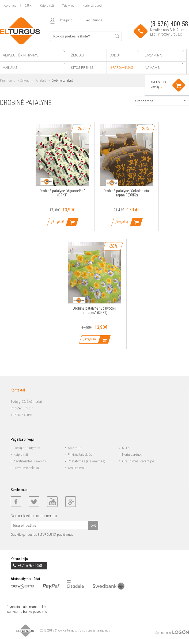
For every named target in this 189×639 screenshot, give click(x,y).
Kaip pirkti (47, 5)
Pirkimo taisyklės (80, 455)
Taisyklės (68, 5)
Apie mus (10, 5)
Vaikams (34, 66)
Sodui (124, 54)
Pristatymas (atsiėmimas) (86, 461)
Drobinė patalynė (62, 80)
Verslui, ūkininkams (34, 54)
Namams (164, 66)
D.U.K (28, 5)
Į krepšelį (57, 222)
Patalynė (41, 80)
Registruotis (93, 20)
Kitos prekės (82, 68)
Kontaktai (18, 390)
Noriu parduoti (92, 5)
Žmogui (87, 54)
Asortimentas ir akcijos (29, 461)
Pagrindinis (7, 80)
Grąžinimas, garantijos (138, 461)
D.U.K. (126, 448)
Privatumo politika (26, 468)
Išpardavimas (121, 68)
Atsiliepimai (76, 468)
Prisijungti (67, 20)
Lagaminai (164, 54)
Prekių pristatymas (26, 448)
